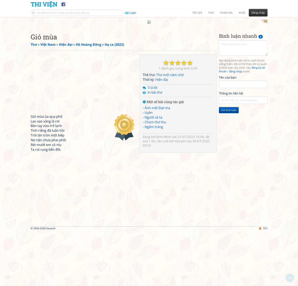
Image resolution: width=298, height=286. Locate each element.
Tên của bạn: (228, 131)
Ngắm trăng (154, 180)
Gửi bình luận (228, 164)
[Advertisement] (149, 48)
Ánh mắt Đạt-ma (157, 162)
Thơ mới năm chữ (170, 129)
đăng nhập (235, 125)
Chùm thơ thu (155, 176)
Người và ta (153, 171)
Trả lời (152, 141)
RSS (263, 282)
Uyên (149, 166)
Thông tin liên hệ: (231, 147)
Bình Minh (163, 190)
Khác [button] (242, 12)
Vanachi (180, 195)
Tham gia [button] (226, 12)
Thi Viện (44, 4)
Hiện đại (161, 133)
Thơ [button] (211, 12)
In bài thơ (155, 146)
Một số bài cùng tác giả (163, 156)
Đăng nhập (258, 12)
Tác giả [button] (197, 12)
